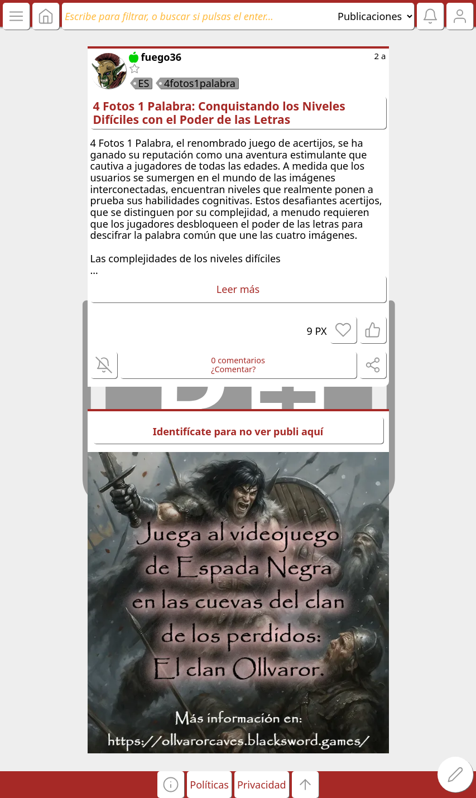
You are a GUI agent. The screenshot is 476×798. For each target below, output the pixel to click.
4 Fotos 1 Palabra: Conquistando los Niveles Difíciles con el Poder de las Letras (219, 112)
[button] (170, 784)
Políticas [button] (209, 784)
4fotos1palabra (199, 83)
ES (144, 83)
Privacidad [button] (261, 784)
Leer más (238, 289)
